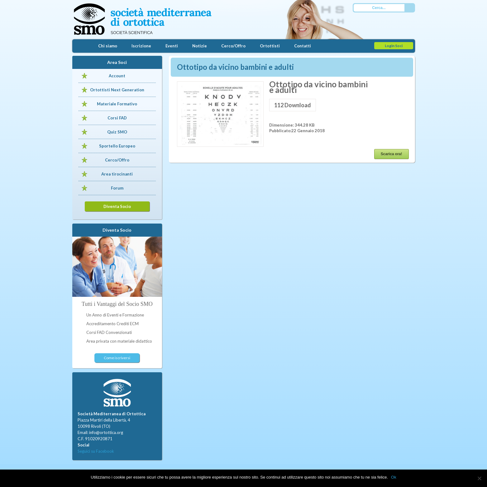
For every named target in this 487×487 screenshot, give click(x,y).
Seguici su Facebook (96, 451)
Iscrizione (141, 45)
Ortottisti (270, 45)
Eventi (171, 45)
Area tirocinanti (117, 173)
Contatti (302, 45)
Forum (117, 188)
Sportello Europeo (117, 145)
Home (81, 46)
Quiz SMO (117, 131)
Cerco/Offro (233, 45)
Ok (393, 477)
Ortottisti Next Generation (117, 89)
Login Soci (394, 45)
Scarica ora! (391, 154)
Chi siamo (107, 45)
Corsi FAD (117, 117)
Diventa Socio (117, 206)
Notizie (199, 45)
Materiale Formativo (117, 103)
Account (117, 75)
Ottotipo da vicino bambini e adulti (235, 66)
